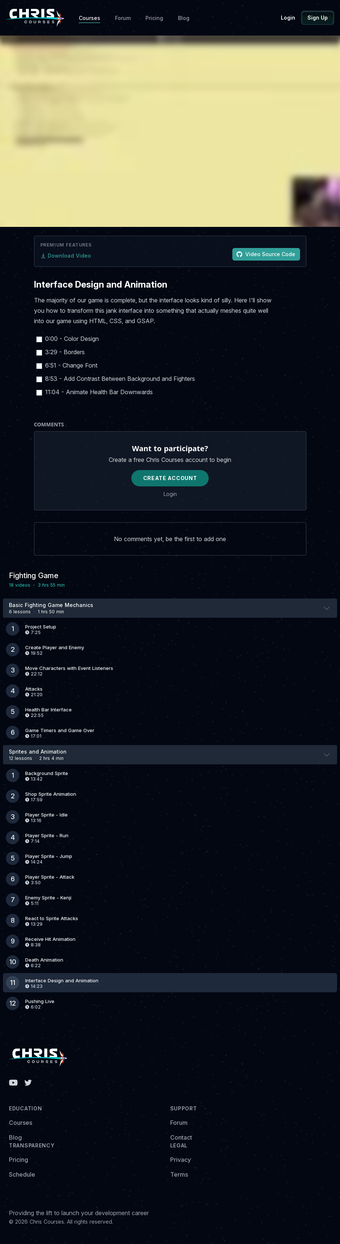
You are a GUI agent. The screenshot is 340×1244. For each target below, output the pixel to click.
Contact (181, 1137)
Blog (183, 18)
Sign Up (317, 17)
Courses (89, 18)
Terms (179, 1174)
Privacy (180, 1159)
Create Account (170, 478)
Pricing (154, 18)
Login (288, 17)
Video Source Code (265, 254)
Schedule (22, 1174)
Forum (123, 18)
